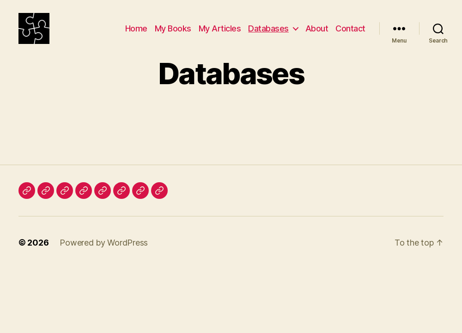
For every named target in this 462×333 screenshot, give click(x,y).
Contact (350, 33)
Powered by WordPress (104, 253)
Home (136, 33)
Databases (268, 33)
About (316, 33)
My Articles (220, 33)
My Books (173, 33)
